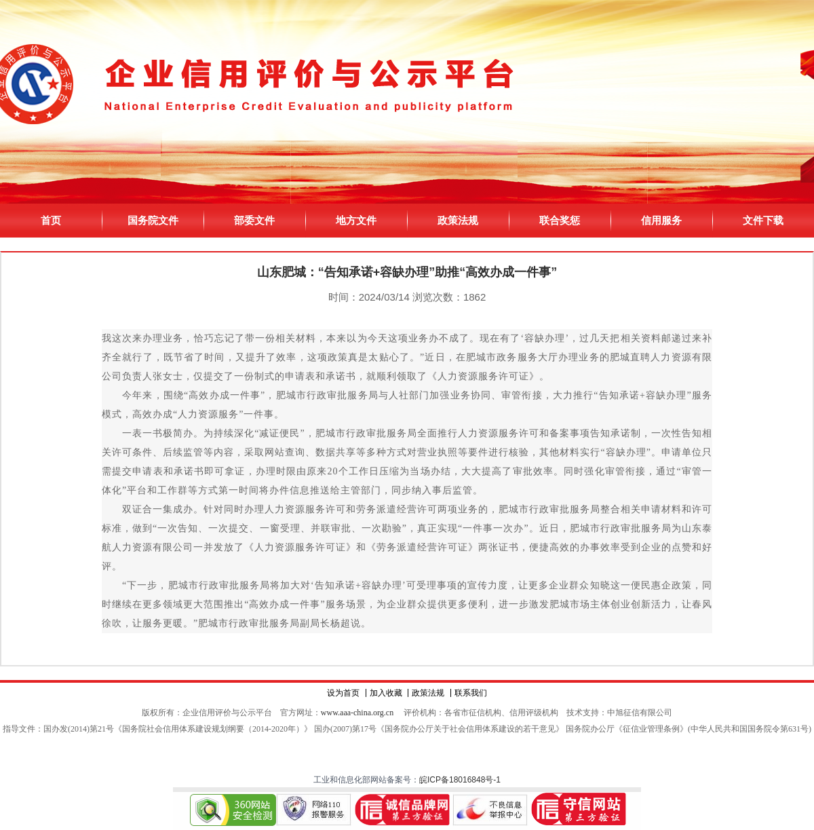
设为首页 (343, 693)
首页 (51, 220)
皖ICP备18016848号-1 (460, 780)
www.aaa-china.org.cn (357, 712)
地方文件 (356, 220)
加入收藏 (386, 693)
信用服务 (661, 220)
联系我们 (470, 693)
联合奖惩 (559, 220)
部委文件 (254, 220)
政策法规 (458, 220)
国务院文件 (153, 220)
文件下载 (763, 220)
